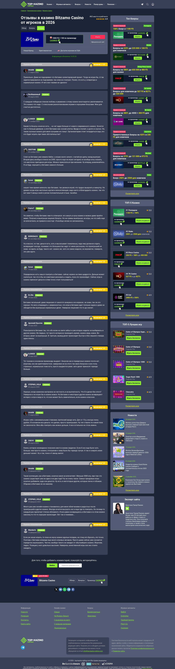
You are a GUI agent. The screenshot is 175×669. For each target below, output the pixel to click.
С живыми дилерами (62, 624)
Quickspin (124, 628)
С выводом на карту (62, 620)
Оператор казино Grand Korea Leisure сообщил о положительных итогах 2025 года (136, 471)
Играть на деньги (142, 224)
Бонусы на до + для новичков (130, 49)
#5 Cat (128, 298)
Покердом (147, 26)
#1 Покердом (131, 214)
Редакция (25, 616)
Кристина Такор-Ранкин (134, 509)
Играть (97, 37)
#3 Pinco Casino (132, 256)
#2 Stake (129, 235)
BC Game (148, 112)
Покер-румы (98, 4)
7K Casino (147, 90)
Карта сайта (25, 624)
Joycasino (147, 134)
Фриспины (92, 616)
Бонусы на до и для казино (130, 71)
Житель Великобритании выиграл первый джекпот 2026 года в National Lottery (137, 456)
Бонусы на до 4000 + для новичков (131, 116)
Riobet (149, 45)
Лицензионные (60, 628)
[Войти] (152, 4)
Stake (149, 178)
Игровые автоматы (63, 4)
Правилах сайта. (119, 651)
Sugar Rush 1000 (133, 380)
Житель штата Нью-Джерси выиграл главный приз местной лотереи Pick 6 (137, 428)
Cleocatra (130, 395)
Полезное (110, 4)
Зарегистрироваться (70, 565)
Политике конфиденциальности (142, 648)
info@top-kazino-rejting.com (93, 651)
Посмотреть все (132, 319)
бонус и (123, 29)
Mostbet (148, 156)
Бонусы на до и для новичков (130, 160)
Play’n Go (124, 624)
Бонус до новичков (129, 181)
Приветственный (119, 26)
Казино (49, 4)
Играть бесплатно (133, 342)
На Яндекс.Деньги (61, 616)
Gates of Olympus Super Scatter (136, 335)
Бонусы (77, 4)
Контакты (25, 620)
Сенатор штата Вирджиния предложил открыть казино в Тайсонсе (136, 442)
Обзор (24, 28)
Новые (57, 612)
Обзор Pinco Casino (144, 67)
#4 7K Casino (131, 277)
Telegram (142, 4)
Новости (88, 4)
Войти (52, 565)
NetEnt (123, 612)
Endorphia (124, 616)
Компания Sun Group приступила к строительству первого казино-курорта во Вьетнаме (138, 485)
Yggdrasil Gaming (127, 620)
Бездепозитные (94, 612)
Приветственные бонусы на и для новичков (132, 138)
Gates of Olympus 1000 (135, 365)
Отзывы (43, 28)
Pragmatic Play (130, 338)
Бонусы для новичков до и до (132, 94)
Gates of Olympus (133, 350)
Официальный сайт (97, 42)
